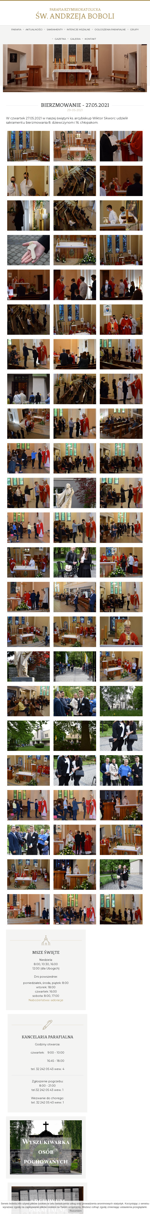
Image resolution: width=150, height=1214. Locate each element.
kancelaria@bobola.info (100, 1106)
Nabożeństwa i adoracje (40, 999)
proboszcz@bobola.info (99, 1111)
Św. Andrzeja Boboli (75, 14)
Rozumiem (76, 1210)
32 (97, 1101)
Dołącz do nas (75, 1194)
